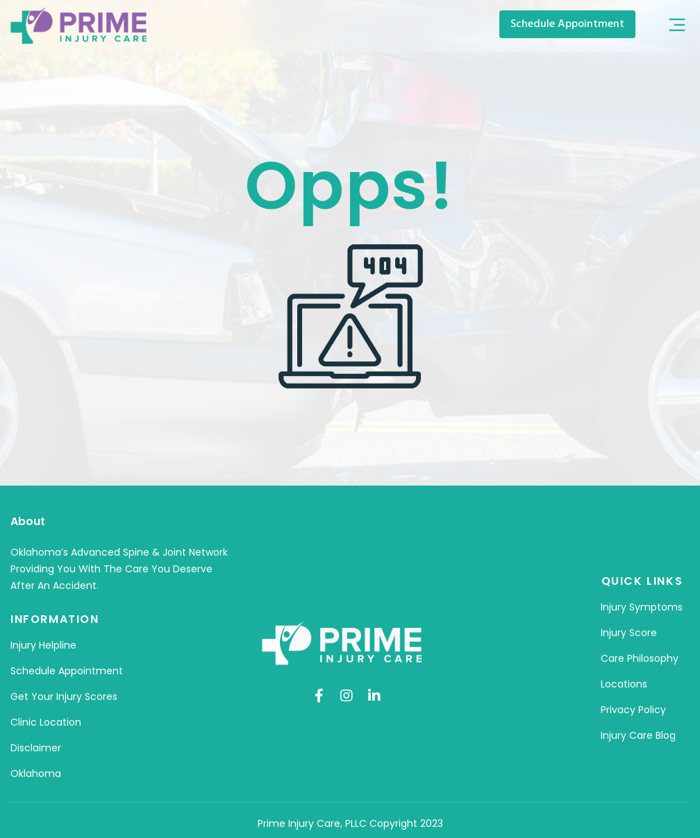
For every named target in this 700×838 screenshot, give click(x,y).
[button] (677, 26)
